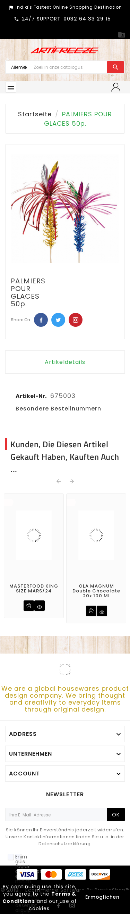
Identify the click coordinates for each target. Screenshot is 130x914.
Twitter (58, 320)
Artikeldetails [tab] (65, 362)
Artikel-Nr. (31, 396)
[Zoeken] (68, 67)
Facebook (41, 320)
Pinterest (76, 320)
